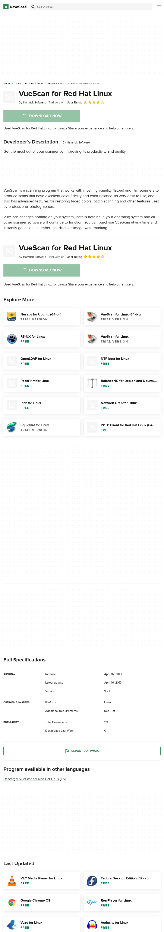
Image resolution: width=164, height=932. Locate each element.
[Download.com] (14, 6)
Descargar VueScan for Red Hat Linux (31, 779)
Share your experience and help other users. (101, 128)
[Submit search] (33, 6)
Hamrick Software (78, 142)
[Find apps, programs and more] (91, 6)
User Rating (86, 102)
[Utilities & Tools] (34, 84)
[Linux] (18, 84)
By (32, 102)
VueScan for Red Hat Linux (65, 93)
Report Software (82, 751)
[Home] (6, 84)
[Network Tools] (55, 84)
